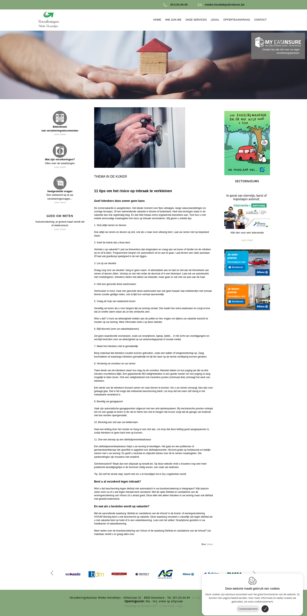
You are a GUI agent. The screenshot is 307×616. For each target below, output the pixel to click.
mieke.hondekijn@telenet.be (221, 4)
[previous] (52, 573)
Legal (179, 606)
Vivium (210, 544)
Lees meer (60, 134)
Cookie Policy (167, 606)
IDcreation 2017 (141, 606)
